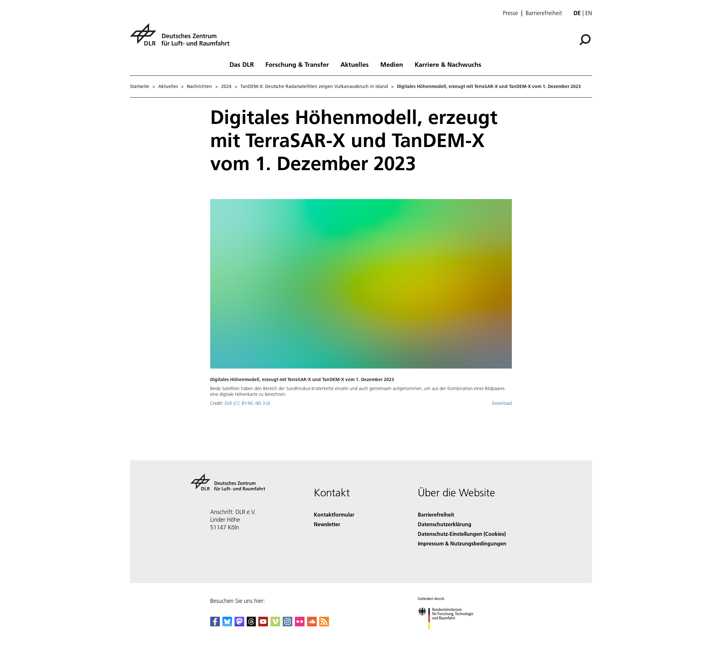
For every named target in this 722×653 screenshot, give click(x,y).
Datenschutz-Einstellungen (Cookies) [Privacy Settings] (462, 533)
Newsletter (327, 524)
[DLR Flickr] (300, 624)
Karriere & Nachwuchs (448, 64)
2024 (226, 86)
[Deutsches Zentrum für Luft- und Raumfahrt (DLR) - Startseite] (182, 38)
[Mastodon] (239, 624)
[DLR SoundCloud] (312, 624)
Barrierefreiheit (544, 13)
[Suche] (585, 40)
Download (502, 403)
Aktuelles (354, 64)
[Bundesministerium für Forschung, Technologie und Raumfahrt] (449, 635)
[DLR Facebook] (215, 624)
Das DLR (241, 64)
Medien (391, 64)
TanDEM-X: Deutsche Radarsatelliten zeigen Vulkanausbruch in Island (314, 86)
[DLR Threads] (251, 624)
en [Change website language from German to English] (588, 13)
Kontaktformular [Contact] (334, 514)
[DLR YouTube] (263, 624)
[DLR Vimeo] (275, 624)
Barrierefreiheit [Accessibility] (436, 514)
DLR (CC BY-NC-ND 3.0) (247, 403)
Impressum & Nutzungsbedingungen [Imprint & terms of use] (462, 543)
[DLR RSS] (324, 624)
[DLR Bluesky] (227, 624)
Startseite (139, 86)
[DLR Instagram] (287, 624)
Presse (510, 13)
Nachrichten (199, 86)
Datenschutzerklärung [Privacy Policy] (444, 524)
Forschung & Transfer (297, 64)
